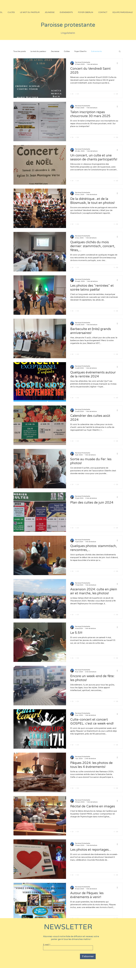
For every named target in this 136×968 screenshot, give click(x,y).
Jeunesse (55, 51)
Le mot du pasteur (38, 51)
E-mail (46, 944)
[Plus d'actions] (118, 63)
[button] (120, 51)
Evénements (96, 51)
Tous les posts (19, 51)
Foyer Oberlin (80, 51)
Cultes (67, 51)
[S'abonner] (88, 956)
